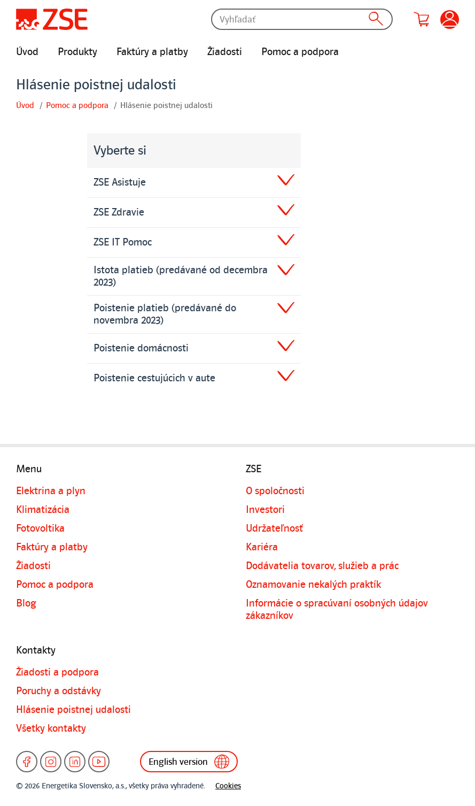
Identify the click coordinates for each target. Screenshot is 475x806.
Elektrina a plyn (50, 491)
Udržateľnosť (274, 528)
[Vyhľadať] (302, 19)
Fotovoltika (40, 528)
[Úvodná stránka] (52, 19)
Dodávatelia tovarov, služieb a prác (322, 566)
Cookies (228, 785)
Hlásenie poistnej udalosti (73, 710)
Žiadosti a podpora (57, 672)
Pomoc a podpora (300, 52)
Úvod (27, 52)
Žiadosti (224, 52)
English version (191, 762)
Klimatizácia (42, 510)
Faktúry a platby (152, 52)
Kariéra (262, 547)
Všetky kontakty (51, 728)
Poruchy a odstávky (58, 691)
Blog (26, 603)
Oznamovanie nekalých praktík (313, 584)
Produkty (77, 52)
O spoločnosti (275, 491)
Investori (265, 510)
